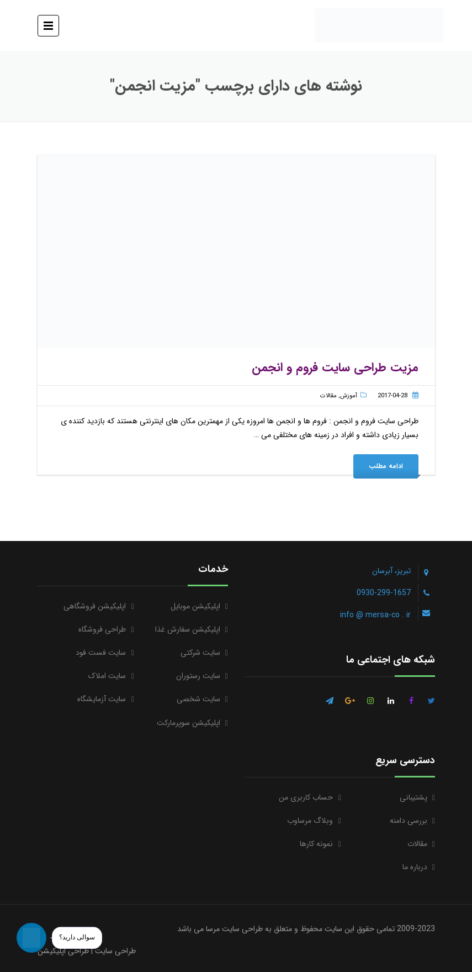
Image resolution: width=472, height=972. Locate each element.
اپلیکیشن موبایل (195, 606)
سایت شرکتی (200, 653)
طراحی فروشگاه (102, 629)
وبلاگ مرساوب (310, 821)
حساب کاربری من (306, 797)
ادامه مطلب (386, 466)
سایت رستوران (198, 676)
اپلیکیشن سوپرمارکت (188, 723)
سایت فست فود (101, 653)
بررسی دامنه (408, 821)
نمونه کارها (316, 844)
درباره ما (414, 867)
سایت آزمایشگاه (101, 699)
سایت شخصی (198, 699)
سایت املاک (107, 676)
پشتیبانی (413, 797)
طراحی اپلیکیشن (63, 951)
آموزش (348, 396)
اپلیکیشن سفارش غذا (187, 629)
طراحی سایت (115, 951)
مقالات (328, 396)
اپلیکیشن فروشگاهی (94, 606)
